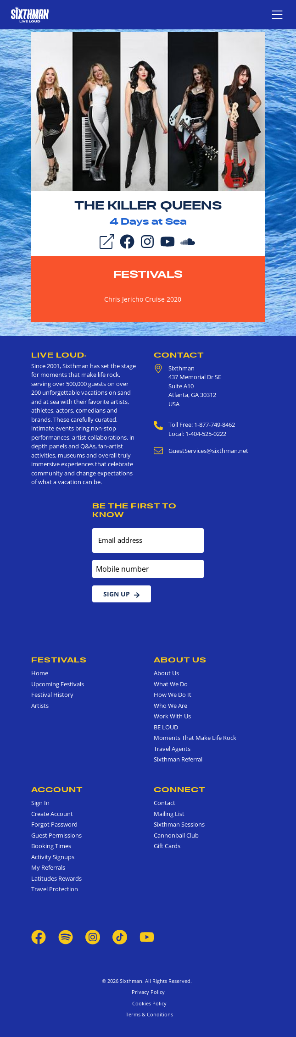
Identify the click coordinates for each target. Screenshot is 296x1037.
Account (57, 789)
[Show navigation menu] (277, 14)
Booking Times (51, 846)
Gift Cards (167, 846)
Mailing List (169, 814)
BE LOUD (166, 727)
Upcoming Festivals (57, 684)
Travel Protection (54, 889)
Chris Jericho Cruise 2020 (142, 299)
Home (39, 673)
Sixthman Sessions (179, 824)
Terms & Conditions (148, 1014)
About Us (180, 659)
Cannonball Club (176, 835)
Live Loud (59, 354)
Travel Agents (172, 749)
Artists (40, 705)
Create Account (52, 814)
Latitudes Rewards (56, 878)
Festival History (52, 694)
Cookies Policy (148, 1003)
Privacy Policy (148, 991)
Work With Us (172, 716)
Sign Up (121, 594)
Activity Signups (52, 857)
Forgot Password (54, 824)
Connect (180, 789)
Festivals (148, 274)
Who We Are (170, 705)
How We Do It (172, 694)
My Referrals (48, 867)
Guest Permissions (56, 835)
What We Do (171, 684)
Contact (179, 354)
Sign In (40, 803)
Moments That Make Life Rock (195, 738)
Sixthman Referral (178, 759)
